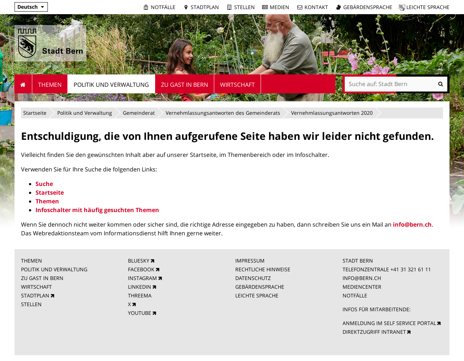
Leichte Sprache (428, 7)
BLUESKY (138, 260)
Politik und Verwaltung (84, 112)
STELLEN (31, 304)
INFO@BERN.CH (362, 278)
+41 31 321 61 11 (410, 269)
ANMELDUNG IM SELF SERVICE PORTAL (389, 323)
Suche (44, 184)
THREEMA (140, 295)
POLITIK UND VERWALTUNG (54, 269)
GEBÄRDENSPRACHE (259, 286)
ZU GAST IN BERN (42, 278)
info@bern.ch (412, 224)
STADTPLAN (35, 295)
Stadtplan (205, 7)
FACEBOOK (141, 269)
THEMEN (31, 260)
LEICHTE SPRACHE (256, 295)
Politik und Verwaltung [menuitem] (111, 85)
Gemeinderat (139, 112)
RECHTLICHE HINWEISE (262, 269)
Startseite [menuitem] (23, 83)
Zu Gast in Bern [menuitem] (184, 85)
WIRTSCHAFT (36, 286)
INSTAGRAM (142, 278)
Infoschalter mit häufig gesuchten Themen (97, 210)
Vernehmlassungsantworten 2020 (332, 112)
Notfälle (163, 7)
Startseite (34, 112)
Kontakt (316, 7)
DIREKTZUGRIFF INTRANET (374, 331)
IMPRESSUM (250, 260)
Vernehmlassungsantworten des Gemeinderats (223, 112)
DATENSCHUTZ (253, 278)
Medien (279, 7)
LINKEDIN (139, 286)
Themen (47, 201)
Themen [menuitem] (50, 85)
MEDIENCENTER (362, 286)
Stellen (244, 7)
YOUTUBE (139, 312)
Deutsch (27, 6)
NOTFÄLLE (355, 295)
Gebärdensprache (367, 7)
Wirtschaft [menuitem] (237, 85)
